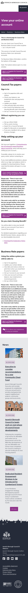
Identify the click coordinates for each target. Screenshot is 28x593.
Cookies (5, 568)
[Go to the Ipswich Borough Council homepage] (14, 2)
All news (14, 509)
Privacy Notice (7, 572)
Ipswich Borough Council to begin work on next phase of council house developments (13, 424)
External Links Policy (9, 570)
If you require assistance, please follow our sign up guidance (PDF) (12, 173)
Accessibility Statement (10, 566)
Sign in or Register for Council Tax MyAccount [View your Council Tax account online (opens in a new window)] (12, 72)
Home (3, 32)
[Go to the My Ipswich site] (23, 8)
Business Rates (19, 32)
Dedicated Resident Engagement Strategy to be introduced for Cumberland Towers (13, 479)
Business (10, 32)
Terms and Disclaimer (9, 574)
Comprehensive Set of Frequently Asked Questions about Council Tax (14, 146)
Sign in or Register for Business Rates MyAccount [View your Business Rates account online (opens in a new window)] (12, 78)
